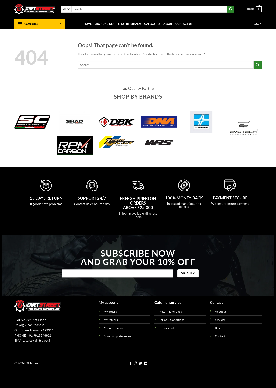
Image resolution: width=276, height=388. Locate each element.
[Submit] (230, 9)
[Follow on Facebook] (130, 363)
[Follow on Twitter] (140, 363)
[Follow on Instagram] (135, 363)
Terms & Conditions (171, 319)
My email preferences (117, 336)
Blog (218, 328)
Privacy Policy (168, 328)
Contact (220, 336)
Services (220, 319)
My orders (110, 311)
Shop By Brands (129, 23)
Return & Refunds (170, 311)
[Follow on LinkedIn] (145, 363)
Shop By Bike (105, 24)
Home (88, 23)
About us (220, 311)
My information (114, 328)
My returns (111, 319)
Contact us (184, 23)
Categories (152, 23)
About (167, 23)
